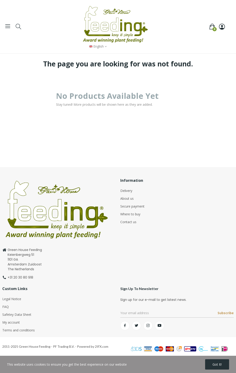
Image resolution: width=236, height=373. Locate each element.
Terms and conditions (18, 330)
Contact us (128, 222)
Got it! (217, 364)
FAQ (5, 307)
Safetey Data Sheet (16, 314)
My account (11, 322)
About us (127, 198)
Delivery (126, 190)
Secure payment (132, 206)
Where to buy (130, 214)
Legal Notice (11, 299)
